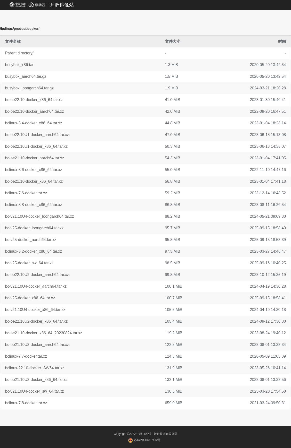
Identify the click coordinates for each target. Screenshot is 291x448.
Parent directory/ (19, 53)
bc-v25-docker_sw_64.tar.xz (29, 263)
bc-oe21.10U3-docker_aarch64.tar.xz (37, 345)
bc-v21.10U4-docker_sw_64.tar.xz (34, 391)
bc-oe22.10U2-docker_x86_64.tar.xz (36, 321)
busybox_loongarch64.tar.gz (29, 88)
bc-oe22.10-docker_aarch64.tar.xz (34, 111)
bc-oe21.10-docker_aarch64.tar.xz (34, 158)
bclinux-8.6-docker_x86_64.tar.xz (33, 170)
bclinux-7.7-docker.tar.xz (26, 356)
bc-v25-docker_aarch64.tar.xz (30, 240)
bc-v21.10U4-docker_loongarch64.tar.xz (39, 216)
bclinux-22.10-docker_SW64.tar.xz (34, 368)
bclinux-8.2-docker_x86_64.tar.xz (33, 251)
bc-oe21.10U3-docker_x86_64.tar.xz (36, 380)
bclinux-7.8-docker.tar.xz (26, 403)
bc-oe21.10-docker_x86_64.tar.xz (34, 181)
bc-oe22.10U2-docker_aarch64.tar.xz (37, 275)
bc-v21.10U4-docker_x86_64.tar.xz (35, 310)
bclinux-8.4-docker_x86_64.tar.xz (33, 123)
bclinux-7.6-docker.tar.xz (26, 193)
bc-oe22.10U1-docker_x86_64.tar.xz (36, 146)
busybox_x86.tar (19, 65)
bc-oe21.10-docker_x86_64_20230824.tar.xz (43, 333)
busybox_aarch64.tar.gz (25, 76)
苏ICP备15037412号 (144, 440)
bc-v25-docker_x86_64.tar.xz (30, 298)
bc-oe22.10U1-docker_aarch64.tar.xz (37, 135)
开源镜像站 (62, 5)
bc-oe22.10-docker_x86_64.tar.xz (34, 100)
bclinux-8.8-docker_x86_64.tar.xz (33, 205)
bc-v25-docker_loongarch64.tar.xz (34, 228)
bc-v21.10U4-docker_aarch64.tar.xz (35, 286)
